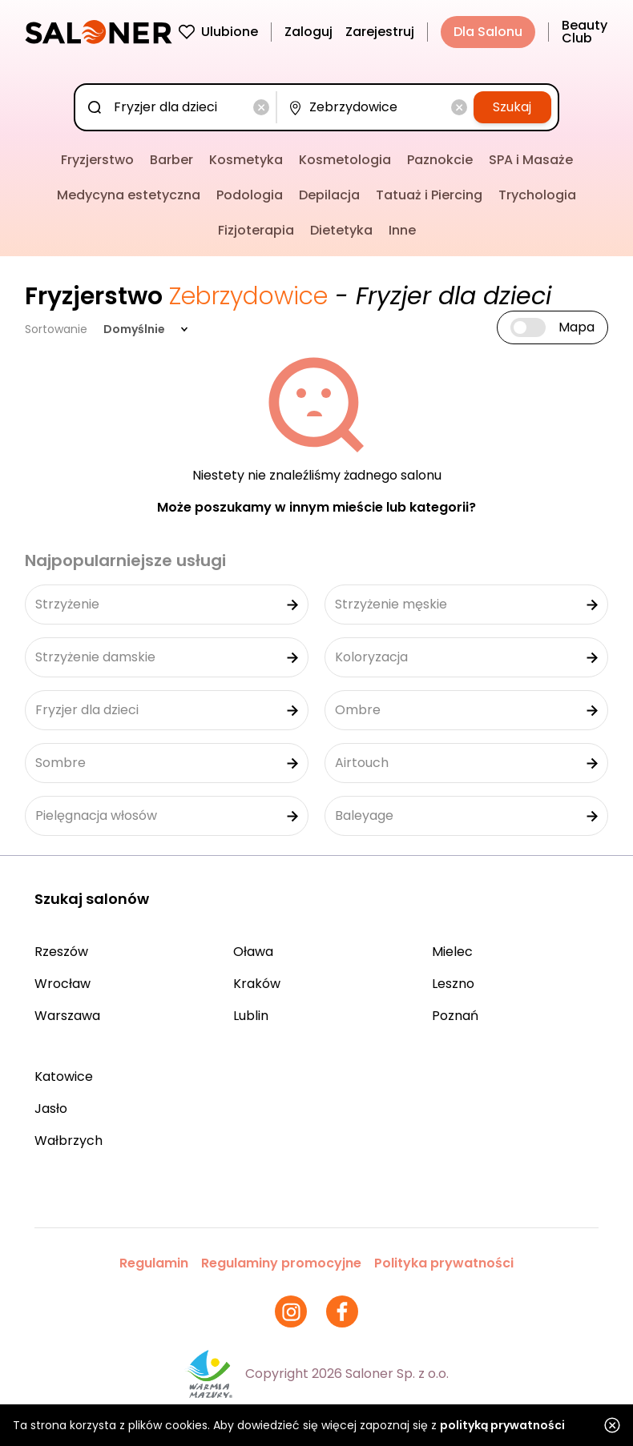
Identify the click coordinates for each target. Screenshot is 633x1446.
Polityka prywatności (444, 1263)
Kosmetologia (345, 160)
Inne (402, 230)
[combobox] (179, 107)
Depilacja (329, 195)
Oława (253, 951)
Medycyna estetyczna (128, 195)
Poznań (455, 1015)
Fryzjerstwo (97, 160)
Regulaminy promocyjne (281, 1263)
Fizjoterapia (256, 230)
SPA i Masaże (531, 160)
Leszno (453, 983)
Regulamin (153, 1263)
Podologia (249, 195)
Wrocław (62, 983)
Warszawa (67, 1015)
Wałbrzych (68, 1140)
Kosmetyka (246, 160)
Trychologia (537, 195)
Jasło (50, 1108)
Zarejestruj (379, 31)
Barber (171, 160)
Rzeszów (61, 951)
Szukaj (512, 107)
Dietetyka (341, 230)
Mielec (452, 951)
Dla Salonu (488, 31)
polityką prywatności (502, 1425)
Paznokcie (440, 160)
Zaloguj (308, 31)
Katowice (63, 1076)
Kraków (256, 983)
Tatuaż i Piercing (429, 195)
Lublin (250, 1015)
